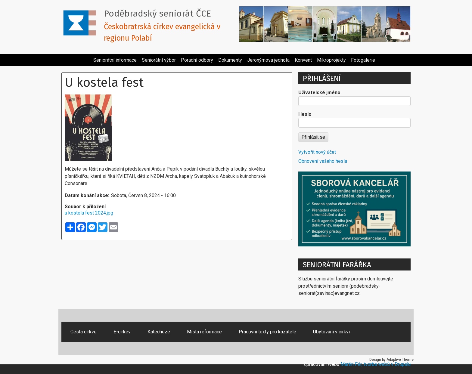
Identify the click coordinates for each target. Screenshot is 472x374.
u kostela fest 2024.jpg (89, 213)
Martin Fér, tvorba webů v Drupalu (375, 364)
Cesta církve (83, 332)
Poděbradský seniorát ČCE (157, 13)
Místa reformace (204, 332)
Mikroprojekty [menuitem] (331, 60)
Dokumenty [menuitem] (230, 60)
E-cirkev (122, 332)
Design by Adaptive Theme (391, 359)
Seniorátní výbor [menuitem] (159, 60)
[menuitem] (88, 57)
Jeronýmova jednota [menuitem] (268, 60)
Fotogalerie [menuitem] (363, 60)
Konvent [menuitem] (303, 60)
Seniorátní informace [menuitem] (115, 60)
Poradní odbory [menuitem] (197, 60)
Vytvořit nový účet (317, 152)
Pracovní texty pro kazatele (267, 332)
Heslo (305, 114)
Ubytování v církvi (331, 332)
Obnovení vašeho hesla (322, 161)
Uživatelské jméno (319, 92)
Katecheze (159, 332)
